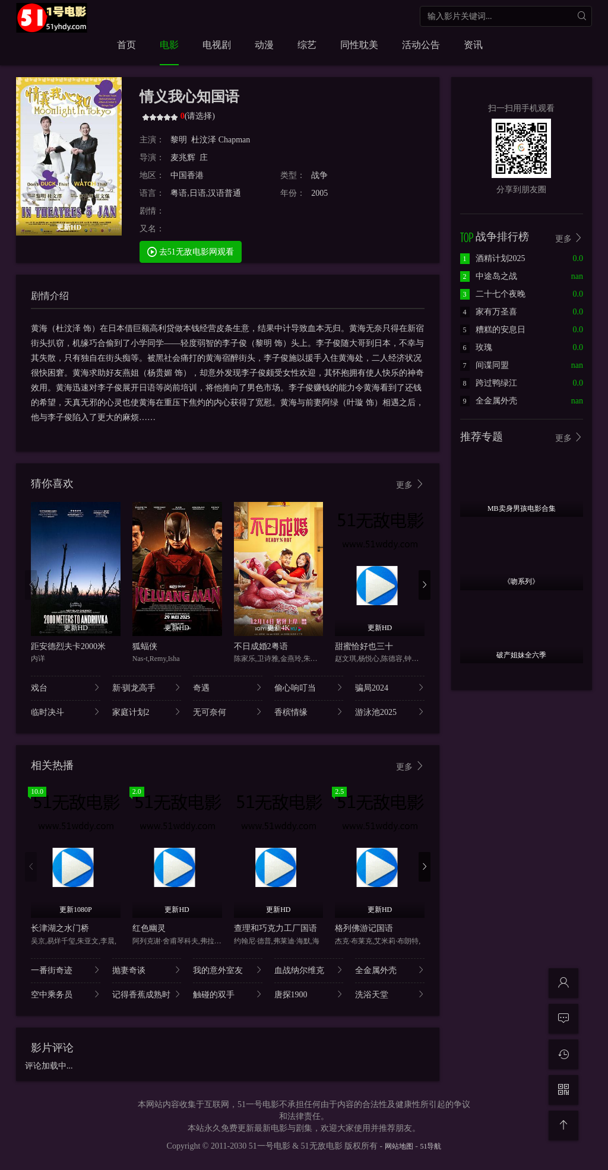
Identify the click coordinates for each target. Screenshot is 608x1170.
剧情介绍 (50, 296)
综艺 (306, 45)
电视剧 (216, 45)
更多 (410, 484)
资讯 (473, 45)
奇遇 (227, 687)
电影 (169, 45)
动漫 (264, 45)
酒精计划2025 (492, 258)
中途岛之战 (488, 276)
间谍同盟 (484, 365)
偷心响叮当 (309, 687)
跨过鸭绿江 (488, 383)
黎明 (178, 139)
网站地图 (399, 1146)
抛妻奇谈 (147, 970)
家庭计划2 (147, 712)
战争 (319, 175)
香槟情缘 (309, 712)
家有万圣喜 (488, 311)
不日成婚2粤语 (261, 646)
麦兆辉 (182, 157)
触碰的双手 (227, 994)
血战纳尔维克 (309, 970)
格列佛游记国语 (364, 928)
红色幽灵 (149, 928)
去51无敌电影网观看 (190, 251)
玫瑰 (476, 347)
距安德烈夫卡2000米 (68, 646)
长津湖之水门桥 (60, 928)
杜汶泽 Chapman (221, 139)
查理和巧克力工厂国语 (275, 928)
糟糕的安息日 (492, 329)
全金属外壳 (390, 970)
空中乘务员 (65, 994)
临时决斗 (65, 712)
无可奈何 (227, 712)
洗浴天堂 (390, 994)
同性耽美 (359, 45)
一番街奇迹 (65, 970)
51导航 (430, 1146)
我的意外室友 (227, 970)
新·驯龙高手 (147, 687)
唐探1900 (309, 994)
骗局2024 (390, 687)
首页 (126, 45)
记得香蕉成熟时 (147, 994)
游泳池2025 (390, 712)
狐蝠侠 (144, 646)
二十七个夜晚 (492, 294)
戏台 (65, 687)
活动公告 (421, 45)
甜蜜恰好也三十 (364, 646)
